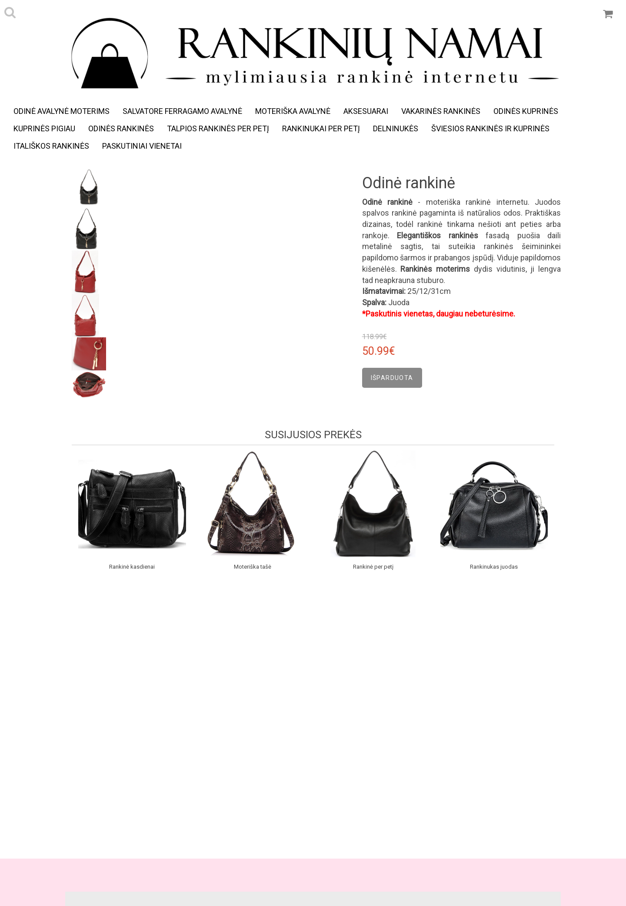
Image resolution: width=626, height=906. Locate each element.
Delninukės (395, 128)
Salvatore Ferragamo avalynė (182, 111)
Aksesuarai (365, 111)
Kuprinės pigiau (44, 128)
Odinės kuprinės (525, 111)
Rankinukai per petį (321, 128)
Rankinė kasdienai (132, 566)
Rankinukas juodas (494, 566)
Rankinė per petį (373, 566)
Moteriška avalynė (292, 111)
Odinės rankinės (121, 128)
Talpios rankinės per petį (218, 128)
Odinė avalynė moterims (61, 111)
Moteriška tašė (252, 566)
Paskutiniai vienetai (142, 145)
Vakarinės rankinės (440, 111)
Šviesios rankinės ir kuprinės (490, 128)
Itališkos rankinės (51, 145)
